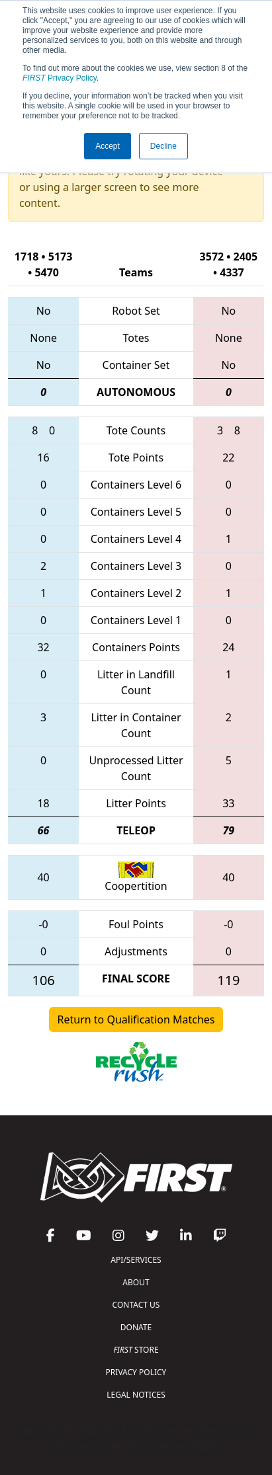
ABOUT (135, 1282)
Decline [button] (163, 146)
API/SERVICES (136, 1259)
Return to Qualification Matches (136, 1019)
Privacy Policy (60, 78)
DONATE (136, 1327)
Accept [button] (107, 146)
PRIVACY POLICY (136, 1372)
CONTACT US (136, 1304)
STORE (135, 1349)
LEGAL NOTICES (136, 1394)
